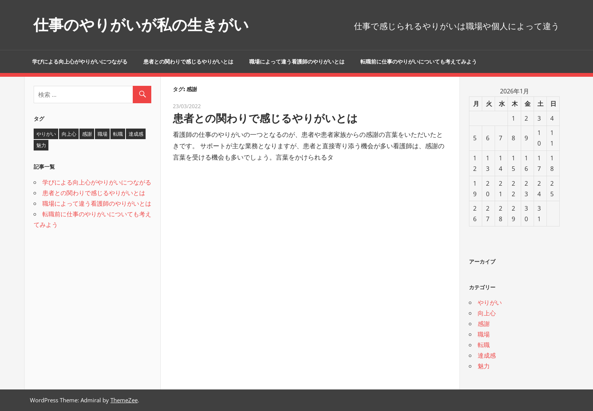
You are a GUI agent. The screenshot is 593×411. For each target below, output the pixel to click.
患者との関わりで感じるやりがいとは (188, 61)
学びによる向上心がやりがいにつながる (79, 61)
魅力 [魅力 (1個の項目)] (41, 145)
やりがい (490, 302)
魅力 (484, 366)
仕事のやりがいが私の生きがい (141, 25)
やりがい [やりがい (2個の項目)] (46, 133)
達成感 (487, 355)
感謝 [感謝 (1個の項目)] (87, 133)
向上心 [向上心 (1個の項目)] (69, 133)
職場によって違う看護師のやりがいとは (297, 61)
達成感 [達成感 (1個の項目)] (136, 133)
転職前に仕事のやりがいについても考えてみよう (418, 61)
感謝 (484, 323)
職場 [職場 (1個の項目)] (102, 133)
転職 (484, 345)
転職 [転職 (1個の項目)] (118, 133)
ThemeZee (124, 400)
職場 (484, 334)
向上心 (487, 313)
